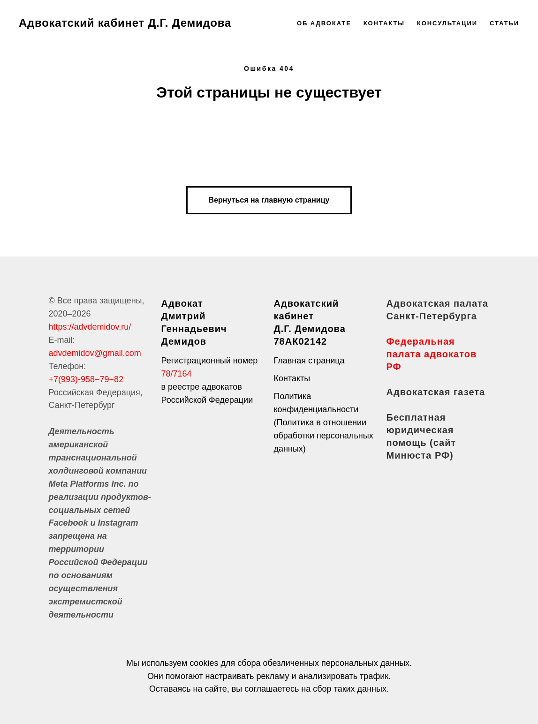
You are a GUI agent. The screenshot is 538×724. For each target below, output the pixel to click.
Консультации (447, 23)
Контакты (384, 23)
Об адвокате (324, 23)
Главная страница (309, 360)
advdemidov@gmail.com (95, 353)
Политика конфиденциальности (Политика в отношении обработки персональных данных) (323, 422)
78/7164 (176, 373)
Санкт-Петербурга (431, 316)
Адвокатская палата (437, 303)
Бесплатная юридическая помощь (420, 430)
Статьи (504, 23)
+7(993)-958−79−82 (86, 379)
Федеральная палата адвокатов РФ (431, 354)
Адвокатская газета (435, 392)
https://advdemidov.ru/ (90, 327)
